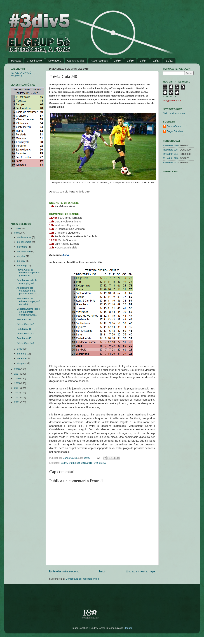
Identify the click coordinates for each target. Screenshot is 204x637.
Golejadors (54, 60)
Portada (16, 60)
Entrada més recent (64, 571)
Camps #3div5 (76, 60)
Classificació (34, 60)
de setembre (24, 251)
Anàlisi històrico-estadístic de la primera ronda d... (27, 290)
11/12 (169, 60)
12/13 (156, 60)
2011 (17, 402)
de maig (22, 265)
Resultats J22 (170, 162)
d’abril (20, 349)
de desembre (24, 237)
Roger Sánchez (175, 131)
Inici (102, 571)
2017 (17, 373)
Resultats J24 (170, 154)
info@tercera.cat (172, 100)
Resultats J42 (24, 319)
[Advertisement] (21, 194)
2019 (17, 233)
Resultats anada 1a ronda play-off (27, 281)
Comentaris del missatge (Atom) (83, 578)
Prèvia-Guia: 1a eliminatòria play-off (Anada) (28, 301)
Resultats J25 (170, 149)
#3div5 (64, 463)
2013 (17, 392)
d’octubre (22, 246)
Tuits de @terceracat (174, 113)
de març (22, 353)
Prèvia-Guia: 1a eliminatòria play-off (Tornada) (28, 272)
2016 (17, 378)
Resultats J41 (24, 329)
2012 (17, 397)
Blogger (128, 628)
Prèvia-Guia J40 (25, 343)
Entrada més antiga (140, 571)
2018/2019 (87, 463)
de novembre (24, 242)
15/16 (117, 60)
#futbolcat (74, 463)
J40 (96, 463)
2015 (17, 383)
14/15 (130, 60)
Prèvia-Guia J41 (25, 333)
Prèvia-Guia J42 (25, 324)
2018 (17, 369)
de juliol (21, 256)
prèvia (102, 463)
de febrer (22, 358)
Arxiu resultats (99, 60)
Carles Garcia (70, 458)
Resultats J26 (170, 145)
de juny (21, 261)
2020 (17, 228)
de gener (22, 363)
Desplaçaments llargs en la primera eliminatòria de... (28, 311)
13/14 (143, 60)
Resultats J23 (170, 158)
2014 (17, 388)
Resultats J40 (24, 338)
